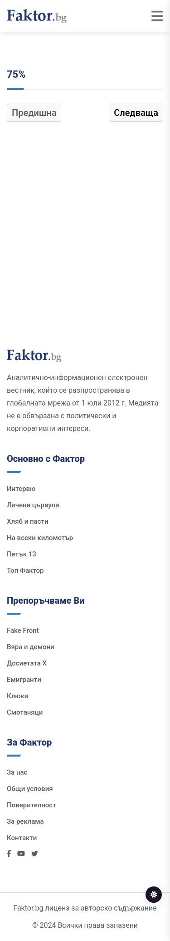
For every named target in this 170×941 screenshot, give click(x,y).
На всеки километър (40, 538)
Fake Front (23, 630)
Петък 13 (21, 554)
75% (16, 74)
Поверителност (31, 805)
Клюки (17, 696)
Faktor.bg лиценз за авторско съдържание (84, 908)
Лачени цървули (33, 505)
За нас (17, 772)
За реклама (25, 821)
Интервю (21, 489)
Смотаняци (25, 712)
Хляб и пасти (27, 521)
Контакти (22, 838)
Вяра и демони (30, 647)
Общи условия (30, 789)
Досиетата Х (27, 663)
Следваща (136, 112)
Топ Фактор (25, 570)
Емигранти (24, 680)
